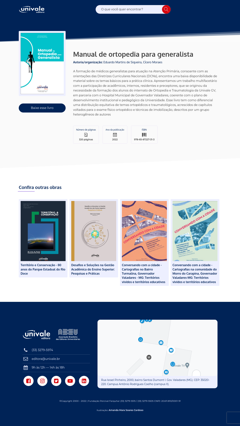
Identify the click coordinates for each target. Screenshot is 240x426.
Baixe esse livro (42, 108)
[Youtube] (70, 381)
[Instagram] (42, 381)
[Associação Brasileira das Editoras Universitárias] (68, 334)
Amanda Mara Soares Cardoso (126, 410)
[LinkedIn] (84, 381)
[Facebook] (28, 381)
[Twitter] (56, 381)
